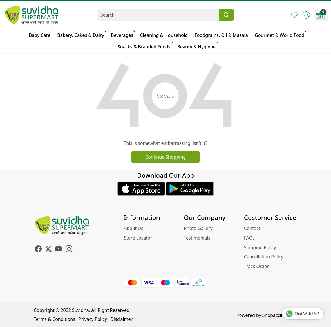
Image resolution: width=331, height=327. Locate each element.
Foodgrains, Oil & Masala (221, 35)
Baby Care (40, 35)
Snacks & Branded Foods (145, 47)
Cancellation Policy (263, 257)
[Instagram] (68, 249)
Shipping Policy (260, 247)
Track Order (256, 266)
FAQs (249, 238)
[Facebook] (38, 249)
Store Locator (138, 238)
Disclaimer (121, 319)
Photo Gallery (198, 228)
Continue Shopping (165, 157)
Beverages (123, 35)
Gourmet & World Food (280, 35)
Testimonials (197, 238)
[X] (48, 249)
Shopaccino (274, 315)
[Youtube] (58, 249)
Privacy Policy (93, 319)
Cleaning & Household (164, 35)
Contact (252, 228)
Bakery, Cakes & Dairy (81, 35)
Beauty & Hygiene (197, 47)
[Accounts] (306, 15)
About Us (133, 228)
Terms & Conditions (54, 319)
